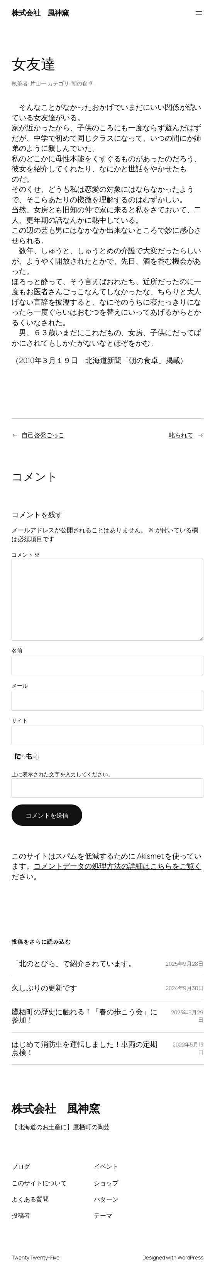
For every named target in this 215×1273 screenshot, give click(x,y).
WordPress (190, 1257)
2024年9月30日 (184, 988)
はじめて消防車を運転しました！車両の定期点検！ (84, 1048)
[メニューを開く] (198, 12)
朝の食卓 (82, 83)
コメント (25, 554)
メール (20, 685)
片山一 (38, 83)
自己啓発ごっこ (43, 434)
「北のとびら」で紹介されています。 (73, 963)
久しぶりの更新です (44, 988)
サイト (20, 720)
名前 (17, 650)
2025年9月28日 (184, 963)
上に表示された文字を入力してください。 (62, 774)
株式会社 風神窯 (40, 13)
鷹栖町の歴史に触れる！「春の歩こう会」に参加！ (84, 1016)
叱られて (181, 434)
